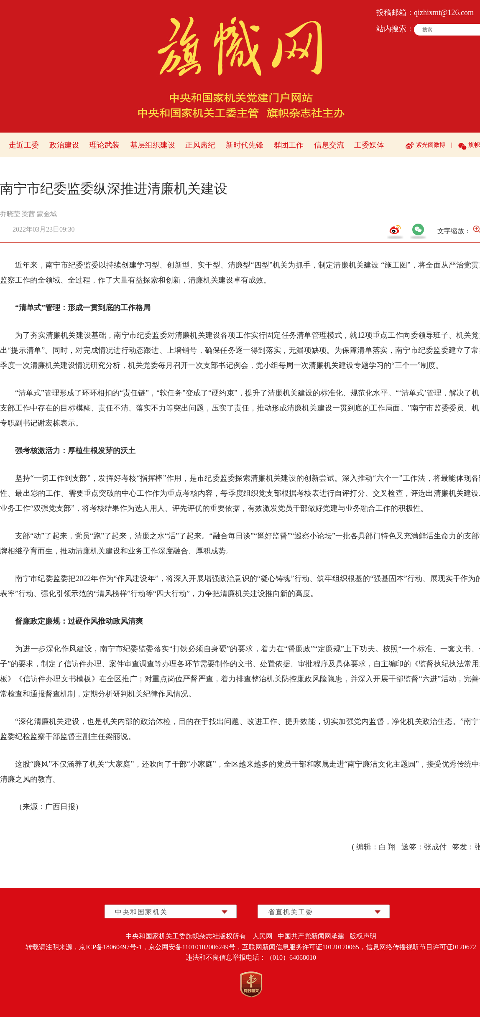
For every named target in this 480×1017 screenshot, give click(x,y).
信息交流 (329, 145)
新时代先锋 (244, 145)
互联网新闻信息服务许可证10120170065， (304, 947)
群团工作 (288, 145)
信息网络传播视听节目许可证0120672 (421, 947)
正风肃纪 (200, 145)
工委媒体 (369, 145)
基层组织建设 (152, 145)
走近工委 (24, 145)
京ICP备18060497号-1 (110, 947)
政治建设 (64, 145)
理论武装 (104, 145)
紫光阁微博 (430, 145)
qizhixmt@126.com (444, 12)
